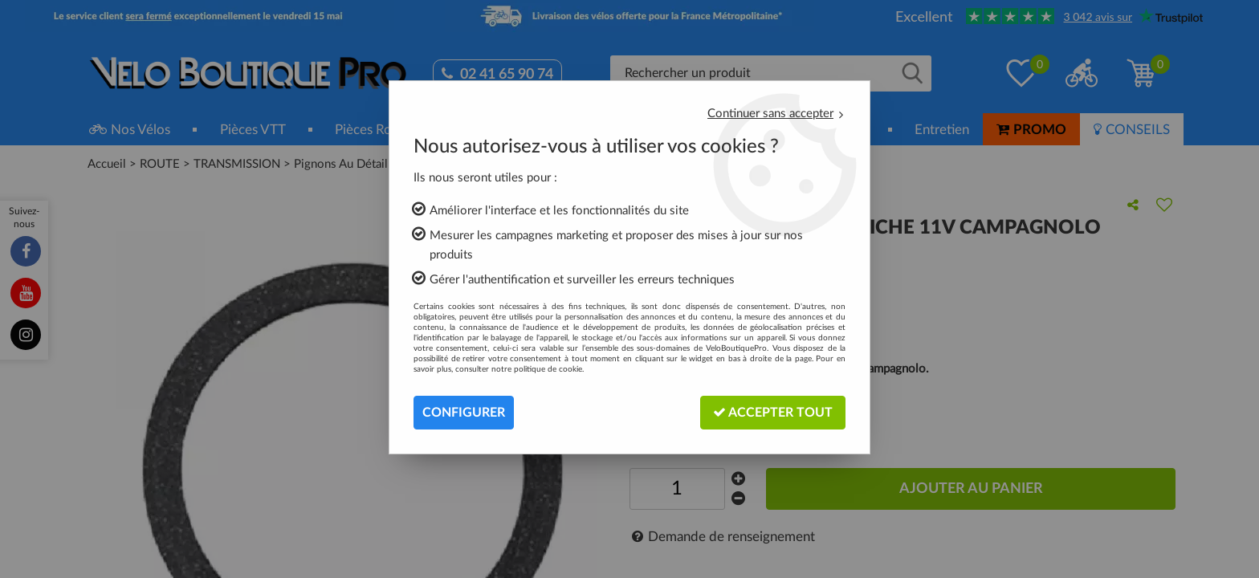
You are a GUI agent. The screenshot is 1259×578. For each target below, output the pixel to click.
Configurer (463, 412)
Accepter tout (773, 412)
